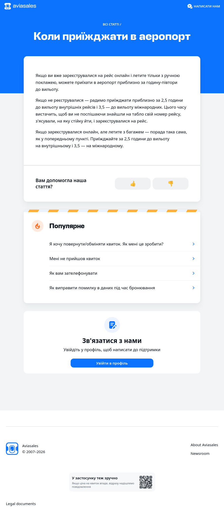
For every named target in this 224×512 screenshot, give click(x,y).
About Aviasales (204, 444)
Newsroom (200, 453)
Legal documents (21, 503)
